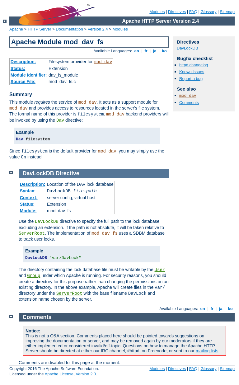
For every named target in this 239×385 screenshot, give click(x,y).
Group (33, 275)
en (136, 51)
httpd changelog (193, 65)
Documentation (69, 29)
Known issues (191, 71)
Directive (67, 173)
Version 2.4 (98, 29)
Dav (60, 120)
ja (154, 51)
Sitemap (227, 11)
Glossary (208, 11)
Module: (28, 210)
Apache (16, 29)
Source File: (23, 81)
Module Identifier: (29, 75)
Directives (177, 11)
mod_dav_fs (104, 233)
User (160, 269)
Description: (23, 61)
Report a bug (191, 78)
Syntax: (28, 190)
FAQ (193, 11)
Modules (157, 11)
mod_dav (103, 61)
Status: (18, 68)
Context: (29, 197)
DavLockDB (187, 48)
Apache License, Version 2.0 (70, 374)
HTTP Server (39, 29)
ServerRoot (32, 233)
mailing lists (207, 350)
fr (146, 51)
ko (164, 51)
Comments (189, 102)
